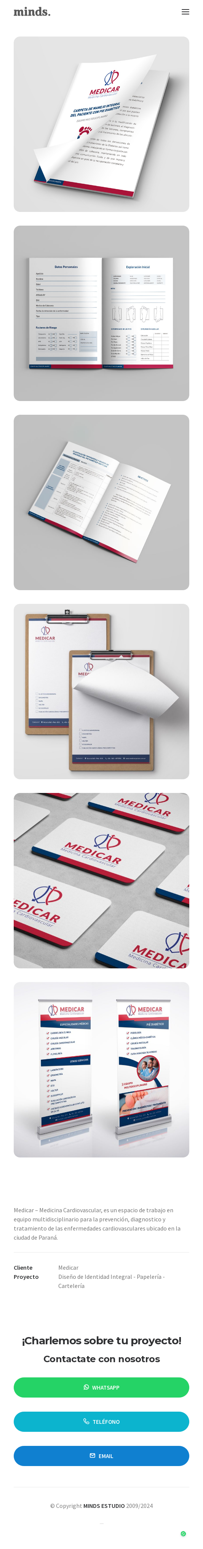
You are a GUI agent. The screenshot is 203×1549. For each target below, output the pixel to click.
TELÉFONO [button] (101, 1421)
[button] (185, 11)
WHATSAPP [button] (102, 1387)
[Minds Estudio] (32, 11)
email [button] (101, 1456)
